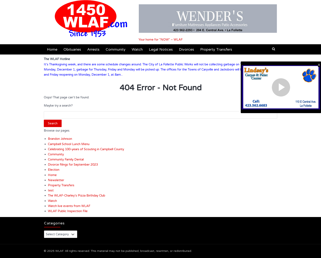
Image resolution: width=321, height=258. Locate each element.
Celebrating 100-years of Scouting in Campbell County (86, 149)
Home (52, 49)
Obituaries (72, 49)
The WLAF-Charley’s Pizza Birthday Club (76, 195)
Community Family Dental (66, 159)
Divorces (186, 49)
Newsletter (56, 180)
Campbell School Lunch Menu (68, 144)
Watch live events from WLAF (69, 206)
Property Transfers (216, 49)
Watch (137, 49)
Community (115, 49)
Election (53, 170)
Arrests (93, 49)
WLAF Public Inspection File (68, 211)
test (51, 190)
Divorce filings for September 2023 (73, 164)
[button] (273, 49)
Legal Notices (161, 49)
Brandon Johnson (60, 139)
